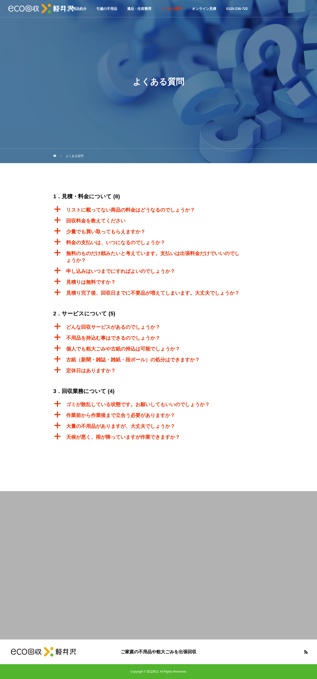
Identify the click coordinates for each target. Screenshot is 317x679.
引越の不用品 (106, 9)
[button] (158, 210)
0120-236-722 (237, 9)
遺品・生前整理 (139, 9)
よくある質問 (171, 9)
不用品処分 (77, 9)
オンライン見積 (204, 9)
